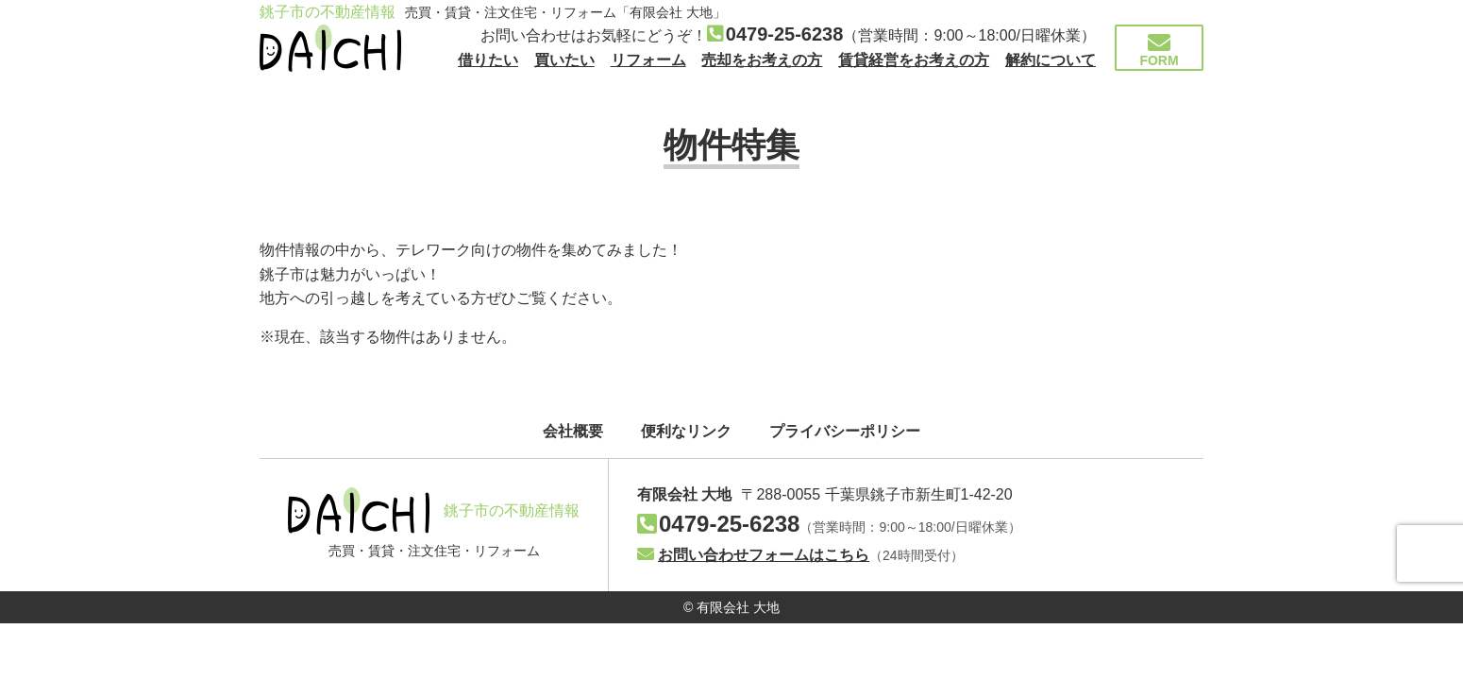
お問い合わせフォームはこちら (753, 555)
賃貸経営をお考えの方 (913, 60)
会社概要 (573, 431)
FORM (1159, 49)
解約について (1050, 60)
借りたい (488, 60)
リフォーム (648, 60)
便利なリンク (686, 431)
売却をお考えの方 (761, 60)
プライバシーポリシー (844, 431)
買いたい (564, 60)
